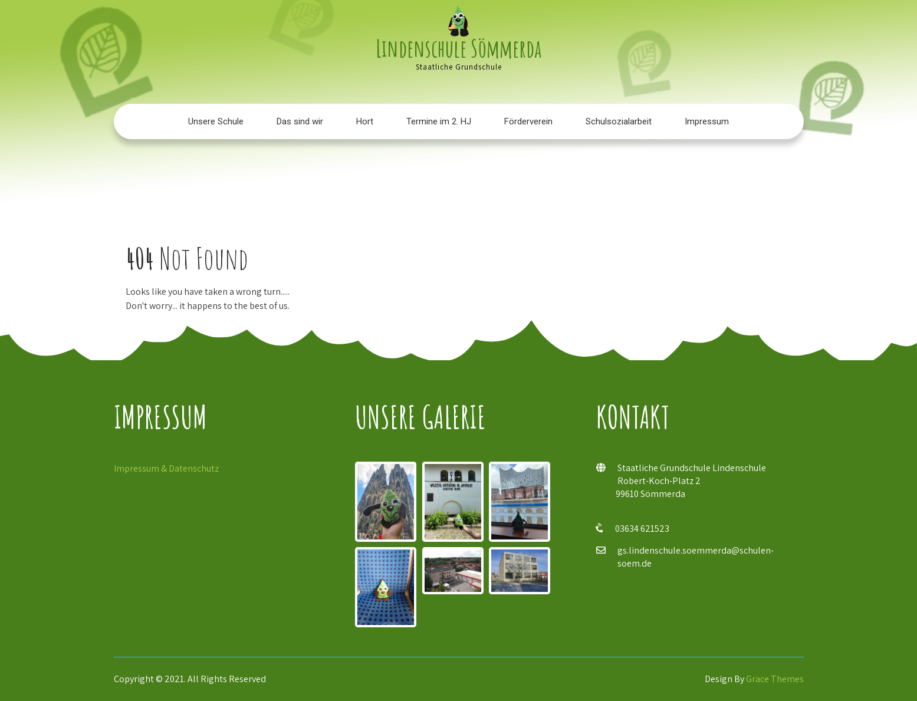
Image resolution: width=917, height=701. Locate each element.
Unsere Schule (216, 121)
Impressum (707, 121)
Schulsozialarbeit (619, 121)
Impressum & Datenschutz (166, 468)
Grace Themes (775, 679)
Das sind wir (300, 121)
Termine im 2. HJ (438, 121)
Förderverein (528, 121)
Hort (364, 121)
